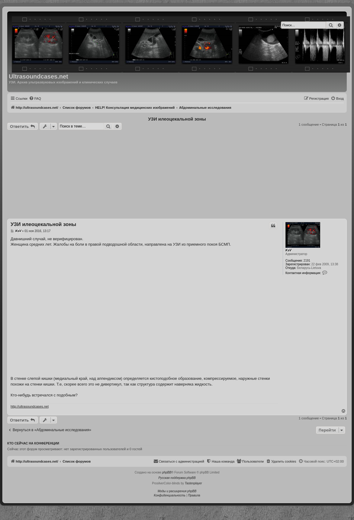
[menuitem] (35, 98)
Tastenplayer (193, 483)
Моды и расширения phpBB (177, 491)
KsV (288, 250)
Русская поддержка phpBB (176, 478)
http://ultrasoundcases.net (30, 406)
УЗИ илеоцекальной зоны (177, 118)
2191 (307, 260)
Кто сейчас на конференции (33, 443)
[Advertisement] (177, 175)
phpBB (166, 472)
